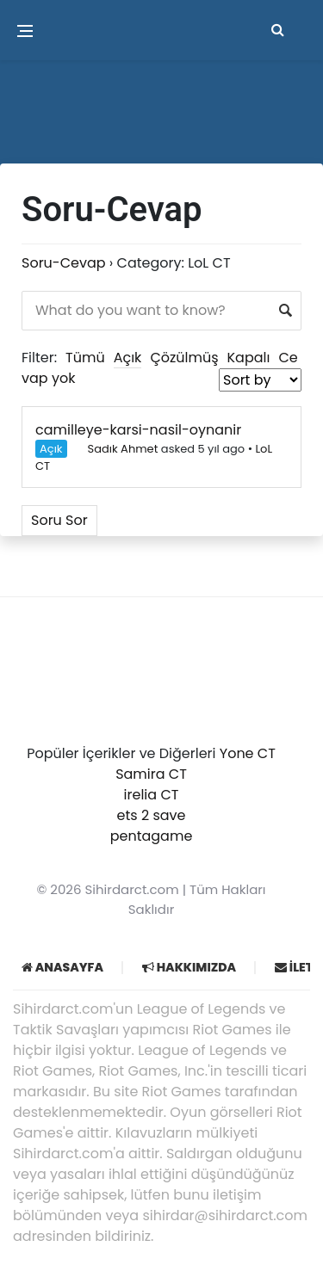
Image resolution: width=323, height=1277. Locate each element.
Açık (128, 357)
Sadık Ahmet (114, 449)
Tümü (85, 357)
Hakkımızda (189, 967)
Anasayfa (62, 967)
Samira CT (151, 774)
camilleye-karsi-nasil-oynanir (138, 430)
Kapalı (248, 357)
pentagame (151, 836)
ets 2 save (151, 815)
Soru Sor (59, 520)
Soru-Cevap (64, 263)
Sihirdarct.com (132, 889)
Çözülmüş (184, 357)
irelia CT (151, 795)
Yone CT (248, 753)
